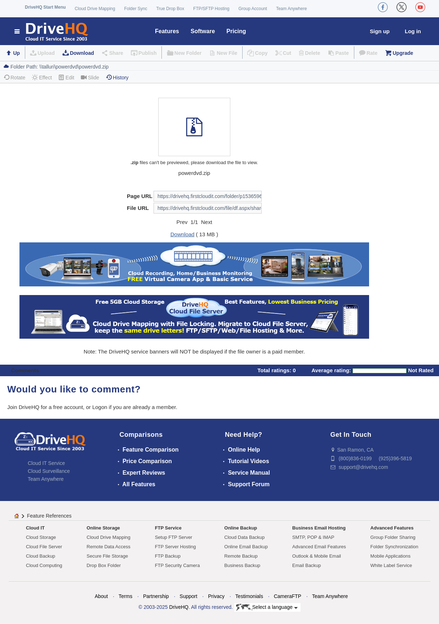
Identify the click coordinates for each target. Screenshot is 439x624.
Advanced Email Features (319, 546)
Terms (125, 596)
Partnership (156, 596)
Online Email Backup (246, 546)
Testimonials (249, 596)
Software (203, 31)
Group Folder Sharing (393, 537)
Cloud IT (35, 528)
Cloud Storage (41, 537)
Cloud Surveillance (49, 471)
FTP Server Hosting (175, 546)
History (117, 77)
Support (188, 596)
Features (167, 31)
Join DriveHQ (24, 407)
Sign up (380, 31)
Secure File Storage (107, 556)
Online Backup (240, 528)
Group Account (253, 8)
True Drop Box (170, 8)
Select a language (267, 607)
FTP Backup (168, 556)
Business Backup (242, 565)
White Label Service (391, 565)
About (101, 596)
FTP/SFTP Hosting (211, 8)
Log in (413, 31)
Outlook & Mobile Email (316, 556)
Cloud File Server (44, 546)
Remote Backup (241, 556)
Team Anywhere (291, 8)
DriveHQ (179, 607)
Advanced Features (392, 528)
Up (16, 53)
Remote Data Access (108, 546)
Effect (42, 77)
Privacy (216, 596)
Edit (66, 77)
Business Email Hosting (319, 528)
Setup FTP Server (173, 537)
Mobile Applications (391, 556)
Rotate (14, 77)
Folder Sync (135, 8)
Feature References (49, 516)
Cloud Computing (44, 565)
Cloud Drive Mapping (95, 8)
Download (82, 53)
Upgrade (403, 53)
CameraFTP (287, 596)
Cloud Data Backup (244, 537)
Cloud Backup (40, 556)
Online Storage (103, 528)
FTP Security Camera (177, 565)
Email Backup (306, 565)
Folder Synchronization (394, 546)
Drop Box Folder (104, 565)
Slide (90, 77)
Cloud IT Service (46, 463)
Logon (99, 407)
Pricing (236, 31)
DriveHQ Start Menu (45, 7)
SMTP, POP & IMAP (313, 537)
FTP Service (168, 528)
